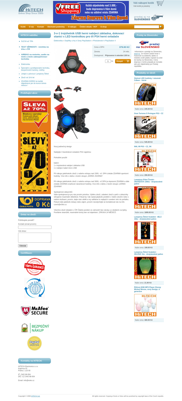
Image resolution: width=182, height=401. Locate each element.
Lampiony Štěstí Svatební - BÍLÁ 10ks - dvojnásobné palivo (148, 218)
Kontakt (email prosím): (27, 224)
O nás (31, 27)
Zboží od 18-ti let (27, 77)
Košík (23, 27)
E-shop (104, 27)
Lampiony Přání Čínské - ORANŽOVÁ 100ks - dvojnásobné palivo (148, 182)
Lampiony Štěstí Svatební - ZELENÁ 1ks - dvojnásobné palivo (148, 253)
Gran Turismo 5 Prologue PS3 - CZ (148, 113)
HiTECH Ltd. (35, 398)
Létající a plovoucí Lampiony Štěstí (35, 74)
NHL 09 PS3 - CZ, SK (143, 146)
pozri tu (137, 54)
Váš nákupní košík (143, 3)
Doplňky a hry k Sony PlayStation (78, 41)
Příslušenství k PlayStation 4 (104, 41)
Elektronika (25, 64)
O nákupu (72, 27)
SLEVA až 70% (27, 41)
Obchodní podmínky (56, 27)
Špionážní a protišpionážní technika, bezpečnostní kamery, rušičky (35, 69)
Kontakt (40, 27)
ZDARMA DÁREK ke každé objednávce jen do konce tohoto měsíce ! (33, 83)
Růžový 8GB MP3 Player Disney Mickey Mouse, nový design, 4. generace (147, 289)
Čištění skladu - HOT (88, 27)
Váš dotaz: (22, 231)
